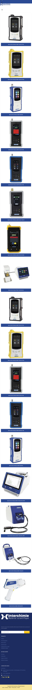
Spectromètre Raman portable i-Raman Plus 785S (16, 535)
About (3, 687)
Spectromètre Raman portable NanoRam (16, 114)
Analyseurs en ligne (4, 648)
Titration (2, 638)
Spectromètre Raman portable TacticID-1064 (16, 149)
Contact (18, 687)
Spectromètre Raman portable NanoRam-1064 (16, 430)
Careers (10, 687)
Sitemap (6, 687)
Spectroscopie (3, 644)
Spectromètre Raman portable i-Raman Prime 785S (16, 500)
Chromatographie (4, 640)
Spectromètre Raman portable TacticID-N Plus (16, 44)
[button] (27, 632)
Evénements (3, 656)
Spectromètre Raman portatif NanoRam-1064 (16, 184)
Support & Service (4, 658)
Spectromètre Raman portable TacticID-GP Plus (16, 79)
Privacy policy (14, 687)
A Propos (3, 654)
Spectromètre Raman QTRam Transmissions (16, 290)
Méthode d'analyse (4, 660)
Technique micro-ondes (5, 646)
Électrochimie (3, 642)
